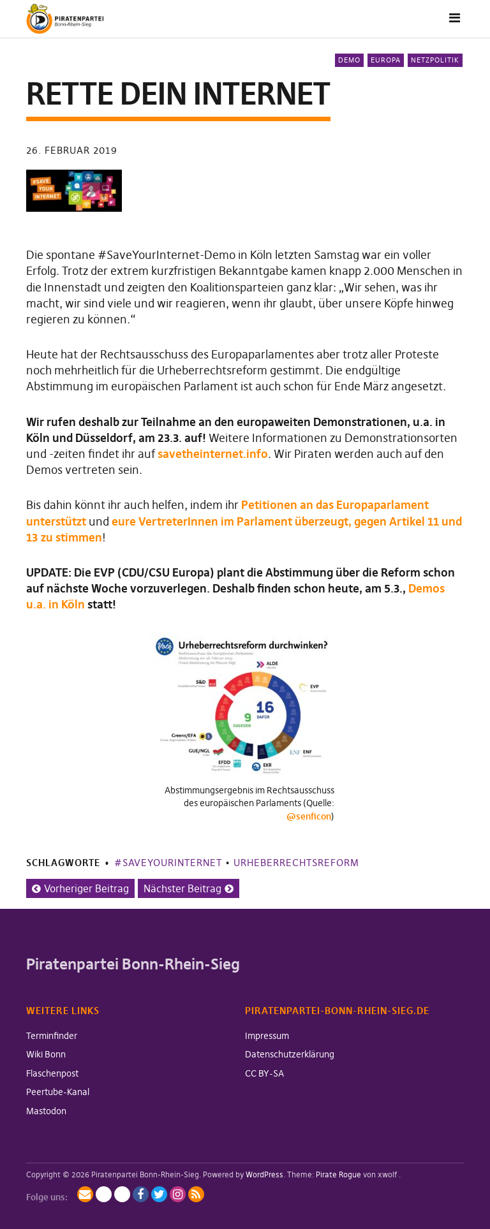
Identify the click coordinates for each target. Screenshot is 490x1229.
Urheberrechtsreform (296, 863)
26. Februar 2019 (71, 150)
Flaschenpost (52, 1073)
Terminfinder (51, 1035)
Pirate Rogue (338, 1174)
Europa (386, 59)
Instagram (178, 1194)
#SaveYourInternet (168, 863)
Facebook (141, 1194)
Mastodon (46, 1111)
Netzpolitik (435, 59)
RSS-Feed (196, 1194)
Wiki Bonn (46, 1054)
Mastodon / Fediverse (104, 1194)
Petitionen (269, 504)
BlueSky (122, 1194)
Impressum (267, 1035)
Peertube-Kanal (57, 1092)
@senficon (308, 816)
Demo (349, 59)
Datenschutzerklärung (289, 1054)
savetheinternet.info (213, 453)
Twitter (159, 1194)
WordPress (264, 1174)
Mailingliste (85, 1194)
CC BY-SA (264, 1073)
